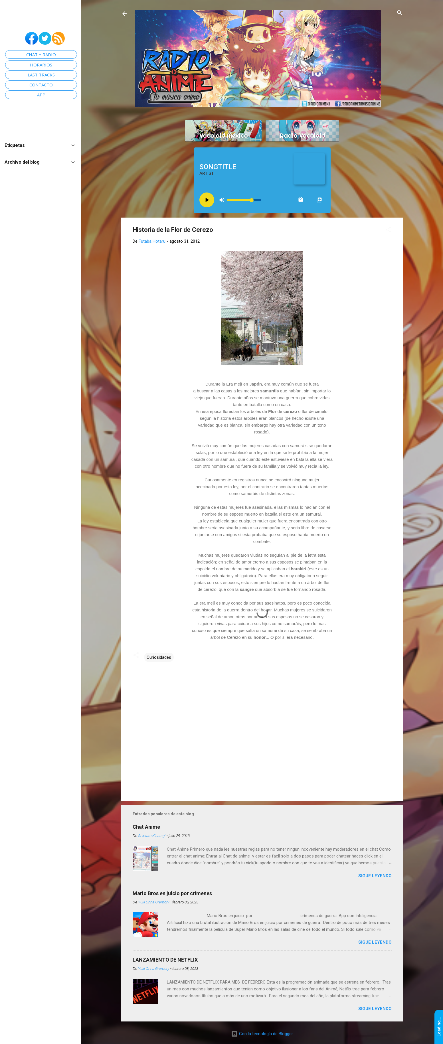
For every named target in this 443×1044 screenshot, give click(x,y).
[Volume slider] (244, 200)
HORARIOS (41, 65)
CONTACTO (41, 85)
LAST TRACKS (41, 75)
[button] (388, 230)
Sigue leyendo (375, 875)
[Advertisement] (262, 748)
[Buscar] (399, 13)
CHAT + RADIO (41, 54)
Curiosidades (159, 657)
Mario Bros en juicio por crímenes (172, 893)
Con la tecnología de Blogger (262, 1033)
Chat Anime (146, 827)
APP (41, 95)
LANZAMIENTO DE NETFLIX (165, 960)
